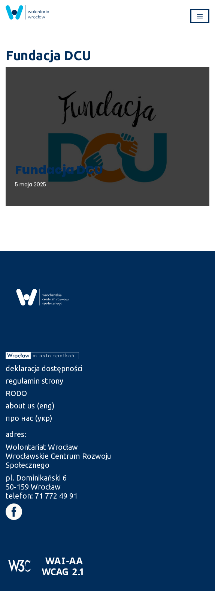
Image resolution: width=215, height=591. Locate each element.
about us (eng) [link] (30, 405)
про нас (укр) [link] (29, 418)
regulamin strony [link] (34, 380)
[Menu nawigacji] (199, 16)
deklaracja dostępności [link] (44, 368)
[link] (28, 12)
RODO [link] (16, 393)
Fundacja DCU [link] (59, 169)
